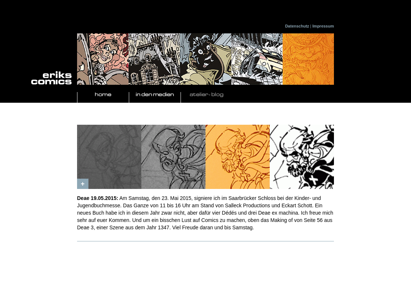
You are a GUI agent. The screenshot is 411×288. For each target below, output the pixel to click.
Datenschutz (297, 26)
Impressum (323, 26)
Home (103, 95)
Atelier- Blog (206, 95)
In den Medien (155, 95)
